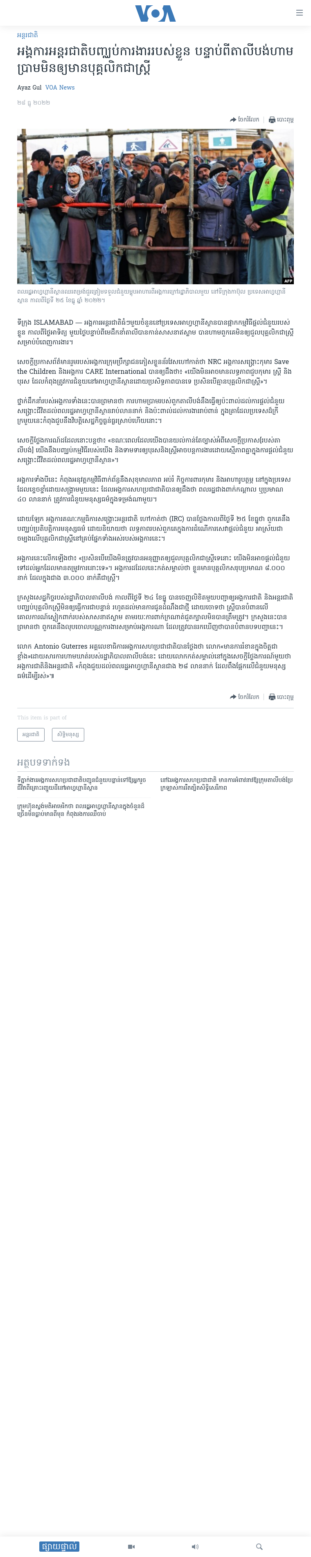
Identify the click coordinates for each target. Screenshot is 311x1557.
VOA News (60, 88)
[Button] (244, 120)
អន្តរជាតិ (27, 35)
